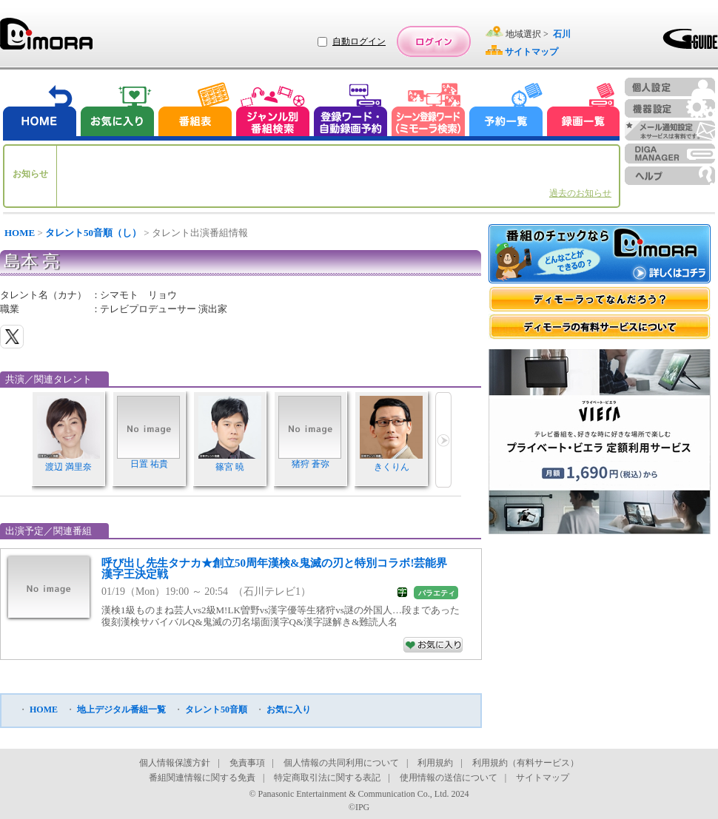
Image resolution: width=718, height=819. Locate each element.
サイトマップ (542, 777)
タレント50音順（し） (93, 232)
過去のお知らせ (580, 193)
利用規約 (435, 763)
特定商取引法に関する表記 (327, 777)
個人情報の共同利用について (341, 763)
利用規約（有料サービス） (525, 763)
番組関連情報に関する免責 (202, 777)
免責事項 (247, 763)
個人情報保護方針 (174, 763)
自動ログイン (359, 41)
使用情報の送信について (448, 777)
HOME (19, 232)
